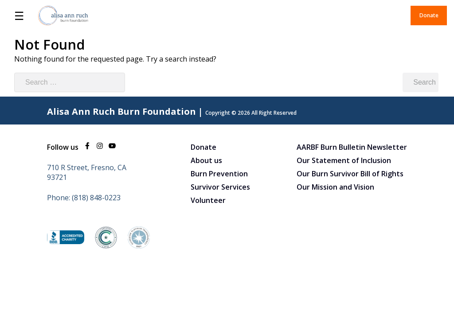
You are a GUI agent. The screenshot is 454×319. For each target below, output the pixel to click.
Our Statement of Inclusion (344, 160)
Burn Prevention (219, 174)
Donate (428, 15)
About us (206, 160)
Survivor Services (220, 187)
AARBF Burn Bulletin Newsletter (352, 147)
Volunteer (208, 200)
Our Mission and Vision (335, 187)
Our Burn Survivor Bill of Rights (350, 174)
